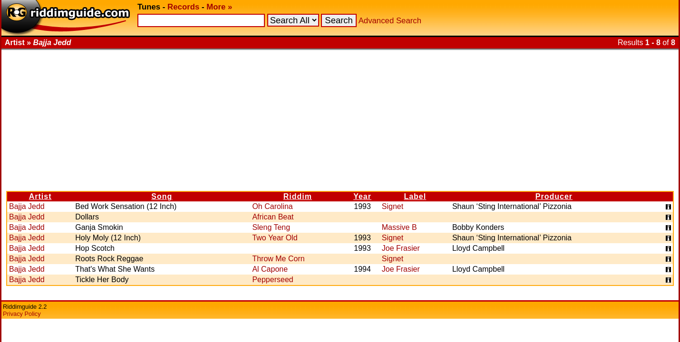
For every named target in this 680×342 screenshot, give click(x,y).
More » (219, 6)
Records (183, 6)
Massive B (399, 227)
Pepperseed (272, 280)
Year (362, 196)
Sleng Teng (271, 227)
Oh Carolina (272, 206)
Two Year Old (274, 238)
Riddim (297, 196)
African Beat (272, 217)
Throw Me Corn (278, 259)
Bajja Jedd (27, 206)
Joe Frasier (401, 248)
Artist (40, 196)
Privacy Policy (22, 313)
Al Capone (270, 269)
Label (415, 196)
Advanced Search (390, 20)
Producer (554, 196)
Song (161, 196)
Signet (392, 206)
